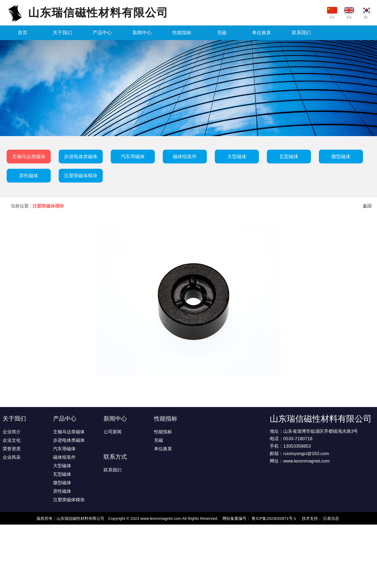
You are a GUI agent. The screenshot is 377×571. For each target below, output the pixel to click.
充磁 (221, 32)
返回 (367, 206)
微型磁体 (340, 156)
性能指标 (181, 32)
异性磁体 (28, 175)
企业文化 (12, 440)
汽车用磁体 (133, 156)
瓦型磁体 (288, 156)
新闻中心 (142, 32)
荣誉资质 (12, 448)
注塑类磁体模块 (80, 175)
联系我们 (301, 32)
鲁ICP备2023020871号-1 (274, 518)
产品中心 (102, 32)
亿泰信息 (331, 518)
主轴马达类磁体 (28, 156)
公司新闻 (113, 431)
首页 (22, 32)
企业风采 (12, 457)
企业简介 (12, 431)
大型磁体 (236, 156)
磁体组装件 (185, 156)
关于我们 (62, 32)
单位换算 (261, 32)
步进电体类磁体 (80, 156)
